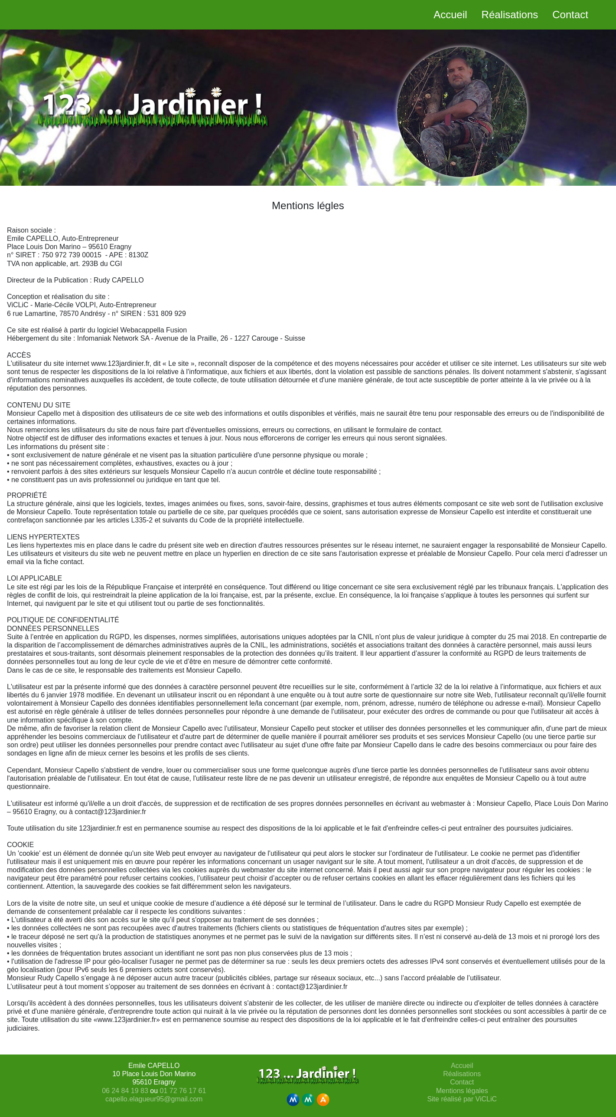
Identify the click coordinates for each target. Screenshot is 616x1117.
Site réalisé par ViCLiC (462, 1099)
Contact (462, 1082)
